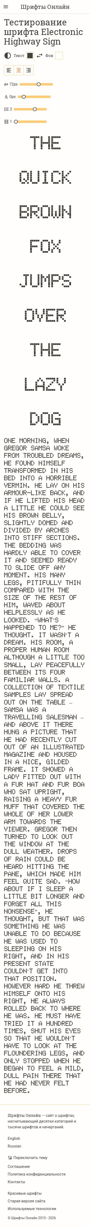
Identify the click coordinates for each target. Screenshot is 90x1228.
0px (27, 96)
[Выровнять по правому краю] (28, 70)
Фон (54, 55)
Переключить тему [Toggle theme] (28, 1157)
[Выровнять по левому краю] (9, 70)
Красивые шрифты (25, 1193)
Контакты (16, 1182)
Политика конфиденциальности (37, 1174)
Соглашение (19, 1166)
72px (28, 84)
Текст (23, 55)
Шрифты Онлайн (45, 7)
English (14, 1138)
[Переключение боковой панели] (6, 6)
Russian (14, 1146)
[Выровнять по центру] (19, 70)
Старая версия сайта (26, 1201)
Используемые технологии (32, 1208)
